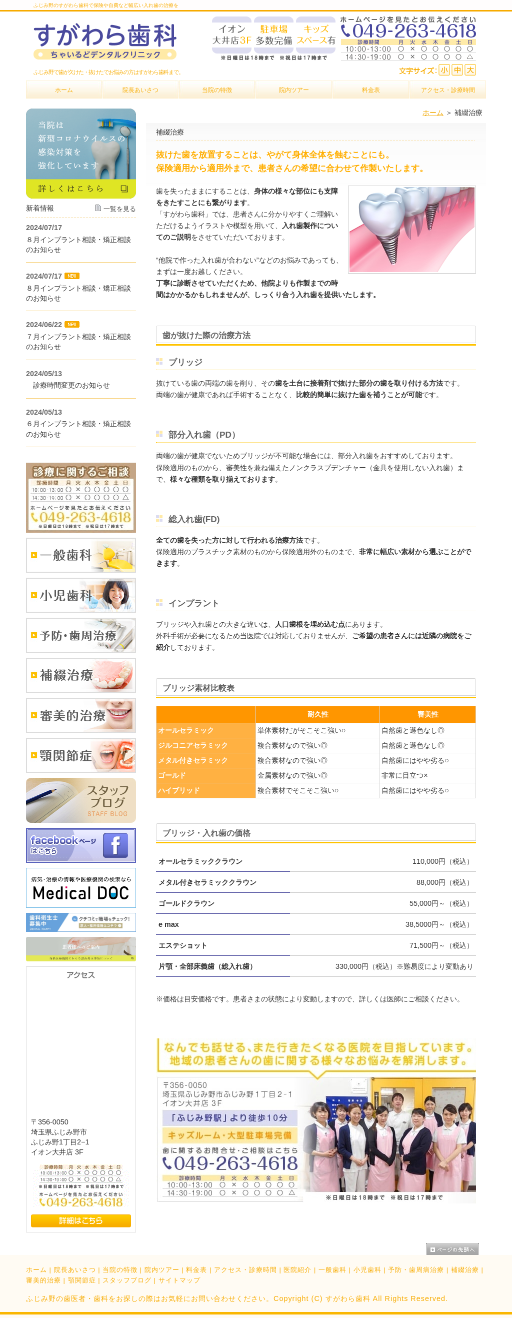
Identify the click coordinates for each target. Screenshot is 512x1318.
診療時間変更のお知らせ (68, 385)
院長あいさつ (75, 1269)
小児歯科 (368, 1269)
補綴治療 (465, 1269)
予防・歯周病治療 (416, 1269)
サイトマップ (179, 1280)
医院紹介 (298, 1269)
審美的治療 (43, 1280)
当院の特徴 (120, 1269)
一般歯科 (332, 1269)
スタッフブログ (127, 1280)
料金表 (196, 1269)
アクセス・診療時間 (245, 1269)
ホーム (433, 113)
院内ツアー (162, 1269)
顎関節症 (82, 1280)
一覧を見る (120, 209)
